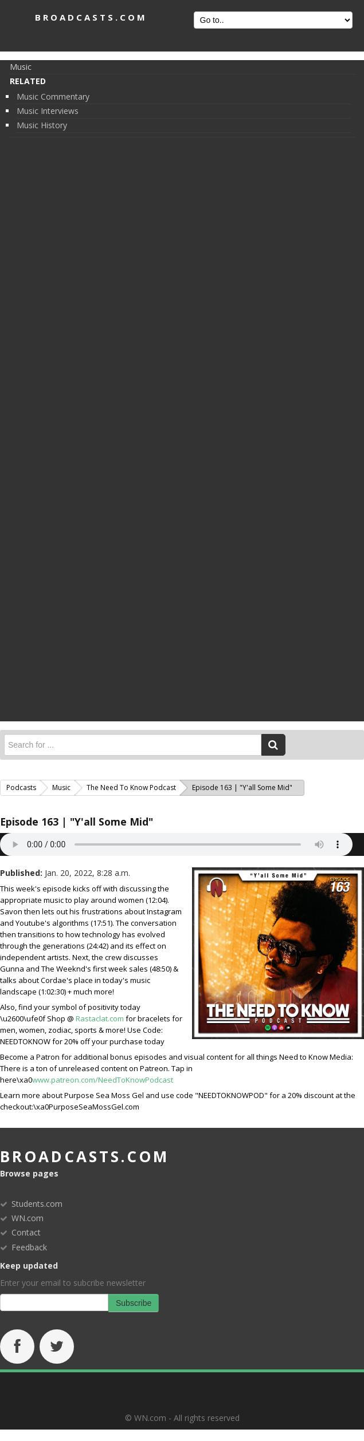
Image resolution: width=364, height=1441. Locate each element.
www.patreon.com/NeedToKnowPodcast (102, 1080)
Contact (26, 1232)
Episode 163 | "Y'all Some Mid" (76, 821)
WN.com (27, 1218)
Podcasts (21, 787)
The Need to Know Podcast (131, 787)
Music (21, 66)
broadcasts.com (84, 1156)
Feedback (29, 1247)
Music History (42, 125)
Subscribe (133, 1303)
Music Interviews (48, 110)
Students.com (36, 1203)
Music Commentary (53, 96)
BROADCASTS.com (91, 17)
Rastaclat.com (100, 1018)
